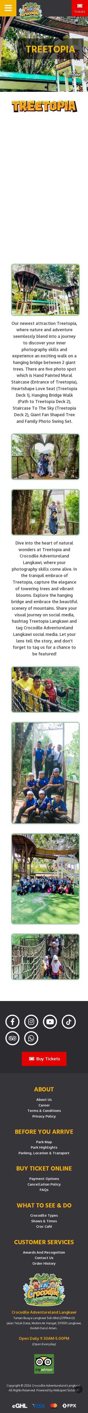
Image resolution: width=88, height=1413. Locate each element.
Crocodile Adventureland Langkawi (56, 1385)
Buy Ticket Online (44, 1168)
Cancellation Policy (44, 1184)
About (44, 1089)
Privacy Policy (44, 1116)
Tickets (79, 8)
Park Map (44, 1142)
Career (44, 1105)
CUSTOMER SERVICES (44, 1242)
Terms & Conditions (44, 1110)
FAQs (44, 1189)
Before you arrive (44, 1131)
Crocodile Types (44, 1215)
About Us (44, 1099)
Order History (44, 1263)
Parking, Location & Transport (44, 1153)
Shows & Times (44, 1221)
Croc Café (44, 1226)
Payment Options (44, 1178)
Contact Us (44, 1258)
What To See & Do (44, 1205)
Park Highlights (44, 1147)
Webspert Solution (66, 1390)
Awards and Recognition (44, 1252)
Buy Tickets (44, 1058)
